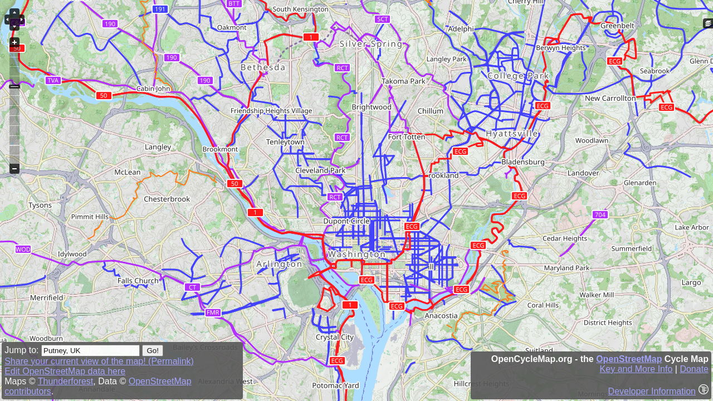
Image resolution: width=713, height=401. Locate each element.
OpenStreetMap (629, 359)
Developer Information (652, 391)
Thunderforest (66, 381)
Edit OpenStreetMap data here (64, 371)
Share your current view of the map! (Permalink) (99, 361)
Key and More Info (636, 369)
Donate (694, 369)
